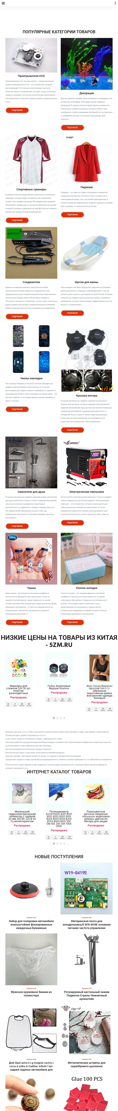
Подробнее (17, 110)
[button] (54, 718)
